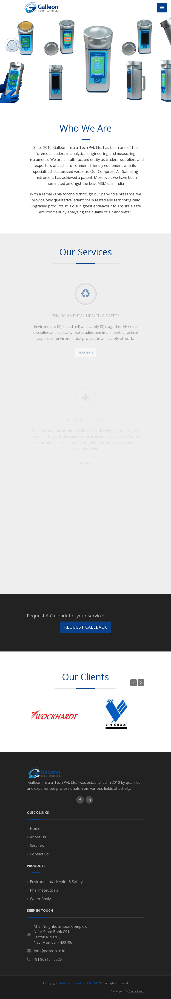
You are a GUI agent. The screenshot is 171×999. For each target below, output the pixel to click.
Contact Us (39, 854)
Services (37, 845)
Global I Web (136, 991)
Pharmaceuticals (44, 890)
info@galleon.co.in (49, 950)
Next (141, 682)
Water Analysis (42, 898)
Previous (133, 682)
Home (35, 828)
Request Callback (85, 627)
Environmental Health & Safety (56, 881)
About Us (38, 837)
